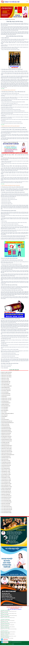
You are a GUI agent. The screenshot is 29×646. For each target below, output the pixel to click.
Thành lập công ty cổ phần (4, 378)
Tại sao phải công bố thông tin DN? (5, 465)
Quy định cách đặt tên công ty (5, 425)
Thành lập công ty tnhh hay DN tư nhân (6, 451)
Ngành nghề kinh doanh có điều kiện (5, 428)
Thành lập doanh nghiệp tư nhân (5, 381)
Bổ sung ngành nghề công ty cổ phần (6, 486)
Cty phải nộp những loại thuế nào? (5, 462)
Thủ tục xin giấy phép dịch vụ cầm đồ (5, 512)
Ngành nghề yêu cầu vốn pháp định (5, 433)
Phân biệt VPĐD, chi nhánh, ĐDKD (5, 494)
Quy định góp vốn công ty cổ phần (5, 480)
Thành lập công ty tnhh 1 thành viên (5, 375)
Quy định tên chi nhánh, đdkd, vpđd (5, 491)
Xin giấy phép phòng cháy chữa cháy (5, 497)
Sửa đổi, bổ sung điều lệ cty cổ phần (5, 483)
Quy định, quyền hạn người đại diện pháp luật (7, 422)
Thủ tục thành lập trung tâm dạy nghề (6, 509)
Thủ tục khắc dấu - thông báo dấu (5, 390)
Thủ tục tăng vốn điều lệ (4, 407)
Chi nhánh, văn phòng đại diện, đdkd (5, 488)
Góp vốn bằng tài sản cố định (4, 442)
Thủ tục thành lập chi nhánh (4, 384)
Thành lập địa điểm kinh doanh (5, 387)
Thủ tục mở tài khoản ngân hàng (5, 393)
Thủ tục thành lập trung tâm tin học (5, 506)
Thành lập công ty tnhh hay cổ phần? (6, 448)
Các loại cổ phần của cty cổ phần (5, 474)
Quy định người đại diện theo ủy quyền (6, 439)
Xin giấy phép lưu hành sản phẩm (5, 503)
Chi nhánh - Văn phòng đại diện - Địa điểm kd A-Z (7, 413)
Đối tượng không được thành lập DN (5, 436)
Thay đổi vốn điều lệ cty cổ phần (5, 477)
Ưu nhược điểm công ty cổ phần (5, 471)
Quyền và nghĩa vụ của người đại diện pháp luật (7, 454)
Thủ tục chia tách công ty (4, 459)
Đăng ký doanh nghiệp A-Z (4, 410)
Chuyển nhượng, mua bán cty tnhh (5, 457)
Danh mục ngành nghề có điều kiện (5, 430)
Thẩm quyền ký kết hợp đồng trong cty (6, 445)
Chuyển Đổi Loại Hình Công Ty (4, 404)
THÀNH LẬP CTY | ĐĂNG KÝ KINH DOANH (6, 372)
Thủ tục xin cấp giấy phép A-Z (4, 419)
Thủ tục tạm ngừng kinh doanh (5, 468)
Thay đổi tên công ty (3, 396)
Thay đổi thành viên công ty (4, 401)
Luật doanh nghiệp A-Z (3, 416)
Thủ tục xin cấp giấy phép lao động (5, 500)
